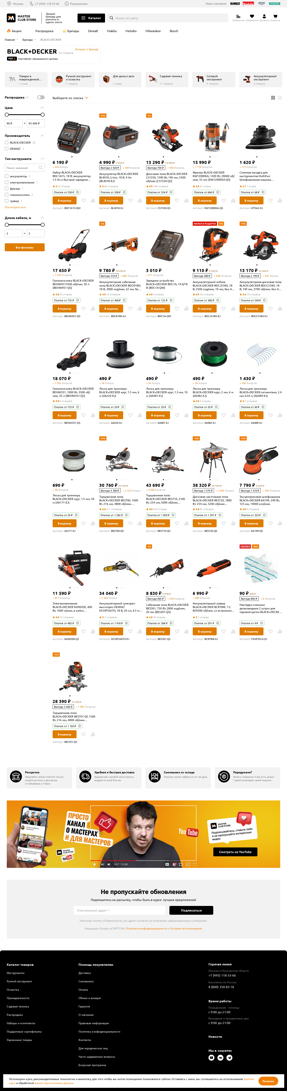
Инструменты (16, 973)
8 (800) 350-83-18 (221, 987)
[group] (39, 777)
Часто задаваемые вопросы (97, 1056)
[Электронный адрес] (119, 910)
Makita (112, 31)
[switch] (41, 97)
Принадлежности (18, 998)
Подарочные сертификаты (24, 1031)
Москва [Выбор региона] (18, 3)
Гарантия (84, 1006)
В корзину (65, 200)
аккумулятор (20, 176)
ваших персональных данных (54, 1083)
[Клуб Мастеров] (22, 18)
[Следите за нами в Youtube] (211, 1058)
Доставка (85, 973)
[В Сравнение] (92, 200)
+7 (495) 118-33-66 (47, 3)
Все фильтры (25, 247)
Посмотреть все (15, 207)
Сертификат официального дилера (38, 58)
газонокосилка (21, 194)
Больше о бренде (86, 49)
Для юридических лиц (93, 1048)
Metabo (131, 31)
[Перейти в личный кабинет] (264, 18)
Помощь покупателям (96, 965)
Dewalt (93, 31)
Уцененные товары (19, 1040)
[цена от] (7, 115)
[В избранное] (83, 200)
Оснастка (13, 989)
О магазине (86, 1014)
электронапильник (24, 182)
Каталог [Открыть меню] (94, 18)
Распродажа (44, 31)
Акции (17, 31)
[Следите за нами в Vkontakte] (220, 1058)
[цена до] (43, 115)
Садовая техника (18, 1006)
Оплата (83, 989)
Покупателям (79, 3)
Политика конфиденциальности (146, 928)
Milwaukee (153, 31)
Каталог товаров (20, 965)
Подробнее (143, 834)
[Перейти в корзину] (275, 18)
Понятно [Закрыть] (268, 1081)
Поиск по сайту (127, 18)
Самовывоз (86, 981)
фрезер (16, 188)
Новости (215, 1036)
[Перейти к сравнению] (238, 18)
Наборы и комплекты (21, 1023)
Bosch (174, 31)
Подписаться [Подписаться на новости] (191, 910)
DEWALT (17, 148)
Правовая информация (94, 1023)
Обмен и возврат (90, 998)
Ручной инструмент (19, 981)
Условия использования (186, 928)
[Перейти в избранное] (252, 18)
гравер (16, 201)
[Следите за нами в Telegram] (229, 1058)
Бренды (73, 31)
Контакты (85, 1040)
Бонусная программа (92, 1065)
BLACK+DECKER (23, 142)
